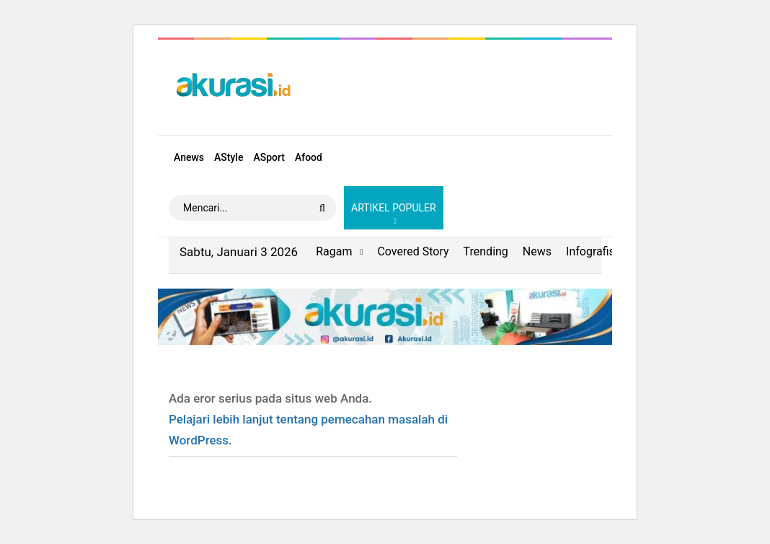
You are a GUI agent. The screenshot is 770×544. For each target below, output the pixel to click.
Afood (308, 157)
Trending (486, 251)
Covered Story (412, 251)
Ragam (334, 251)
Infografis (590, 251)
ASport (269, 157)
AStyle (228, 157)
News (537, 251)
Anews (189, 157)
